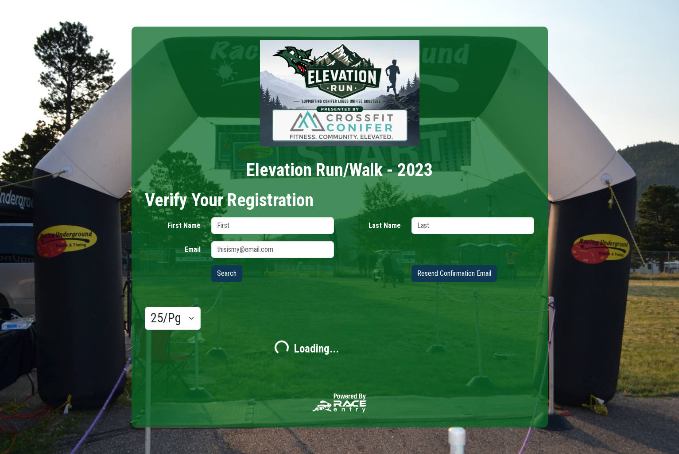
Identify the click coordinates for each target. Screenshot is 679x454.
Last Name (385, 225)
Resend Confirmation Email (454, 273)
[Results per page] (173, 318)
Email (193, 249)
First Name (184, 225)
